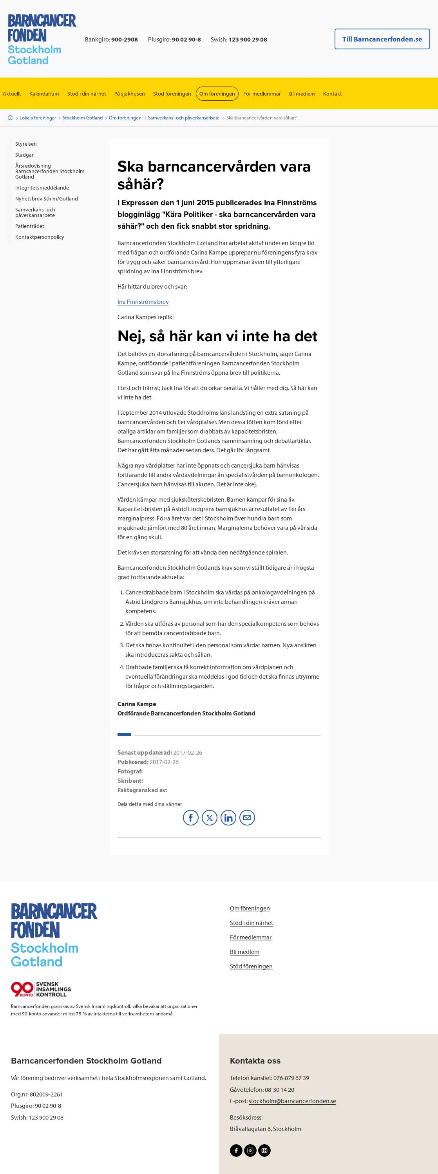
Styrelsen (26, 143)
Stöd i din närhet (86, 93)
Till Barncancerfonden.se (382, 38)
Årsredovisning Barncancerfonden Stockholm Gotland (50, 171)
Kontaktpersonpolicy (39, 236)
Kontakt (332, 93)
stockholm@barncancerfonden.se (292, 1101)
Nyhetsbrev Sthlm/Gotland (46, 198)
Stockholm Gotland (83, 117)
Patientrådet (29, 225)
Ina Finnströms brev (143, 301)
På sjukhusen (129, 93)
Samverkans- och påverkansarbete (184, 117)
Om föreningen (217, 93)
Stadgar (24, 154)
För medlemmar (262, 93)
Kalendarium (44, 93)
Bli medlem (302, 93)
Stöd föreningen (172, 93)
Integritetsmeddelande (42, 187)
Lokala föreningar (38, 117)
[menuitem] (55, 143)
